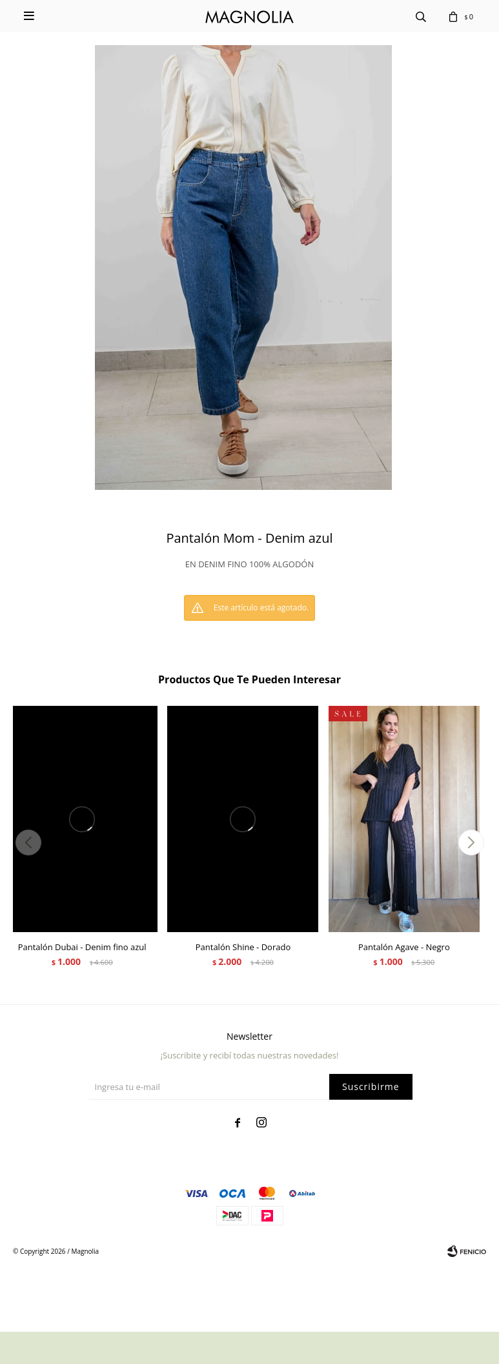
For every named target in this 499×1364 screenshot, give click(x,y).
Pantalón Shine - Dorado (243, 947)
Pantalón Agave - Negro (404, 947)
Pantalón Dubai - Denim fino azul (82, 947)
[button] (471, 842)
